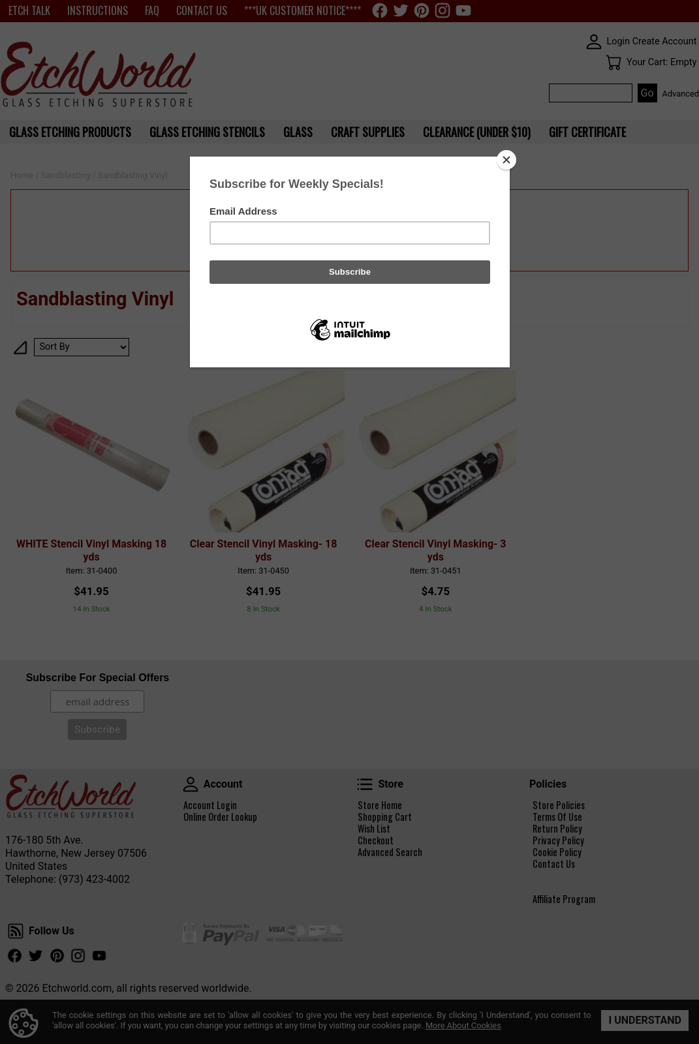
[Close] (506, 160)
